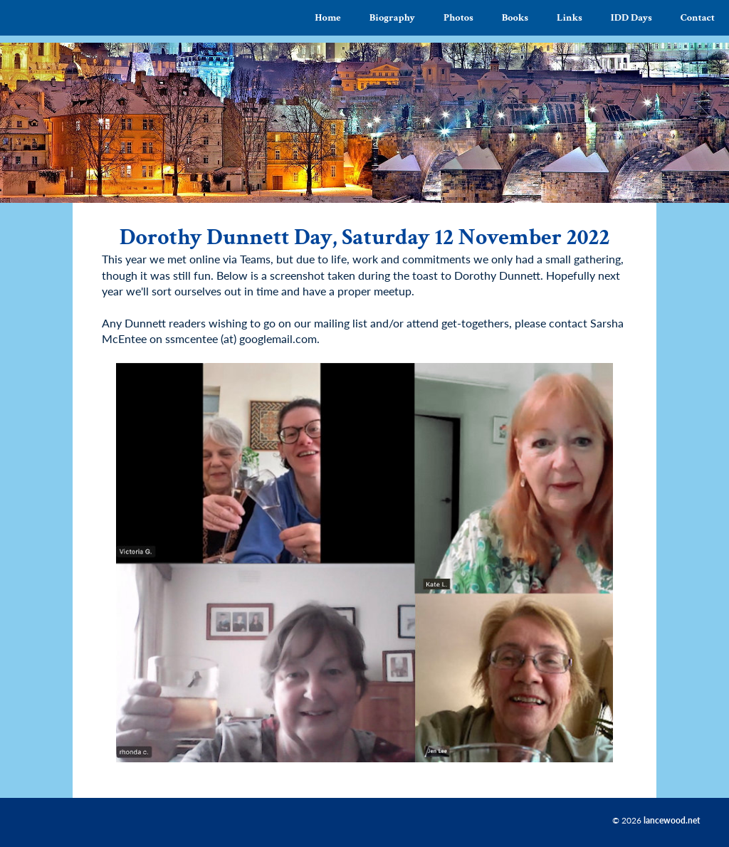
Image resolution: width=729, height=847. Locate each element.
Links (569, 17)
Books (515, 17)
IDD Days (631, 17)
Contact (698, 17)
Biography (392, 17)
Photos (458, 17)
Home (328, 17)
